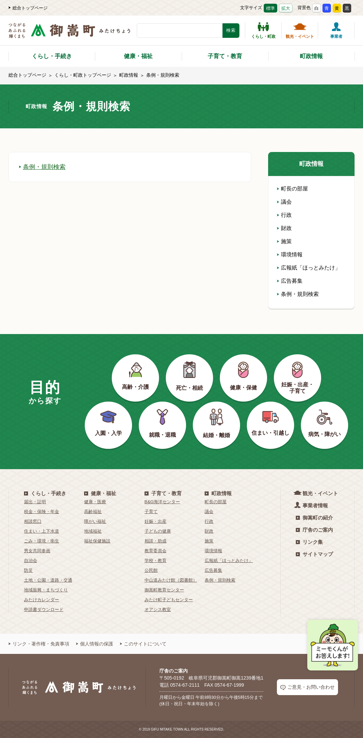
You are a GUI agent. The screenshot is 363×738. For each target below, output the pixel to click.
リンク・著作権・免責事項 (38, 643)
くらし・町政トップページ (82, 75)
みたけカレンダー (41, 599)
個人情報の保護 (94, 643)
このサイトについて (143, 643)
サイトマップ (314, 554)
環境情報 (290, 254)
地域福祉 (93, 531)
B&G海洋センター (162, 501)
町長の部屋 (292, 189)
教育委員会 (155, 550)
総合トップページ (28, 7)
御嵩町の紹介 (314, 517)
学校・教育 (155, 560)
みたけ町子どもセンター (169, 599)
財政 (284, 228)
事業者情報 (312, 505)
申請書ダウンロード (43, 609)
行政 (284, 215)
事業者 (336, 30)
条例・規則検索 (42, 166)
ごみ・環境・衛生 (41, 540)
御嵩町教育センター (164, 589)
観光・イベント (300, 30)
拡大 (285, 8)
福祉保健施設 (97, 540)
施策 (284, 241)
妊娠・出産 (155, 521)
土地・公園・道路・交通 (48, 580)
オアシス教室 (158, 609)
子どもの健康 (158, 531)
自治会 (30, 560)
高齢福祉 (93, 511)
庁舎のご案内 (314, 530)
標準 (270, 8)
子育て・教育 (225, 56)
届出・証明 (35, 501)
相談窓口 (33, 521)
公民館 (151, 570)
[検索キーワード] (180, 30)
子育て (151, 511)
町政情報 (311, 56)
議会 (284, 202)
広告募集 (290, 281)
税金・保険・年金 (41, 511)
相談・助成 (155, 540)
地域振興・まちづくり (46, 589)
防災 (28, 570)
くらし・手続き (52, 56)
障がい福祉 (95, 521)
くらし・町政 (263, 30)
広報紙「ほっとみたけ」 (308, 268)
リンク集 (309, 542)
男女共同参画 (37, 550)
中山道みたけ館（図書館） (171, 580)
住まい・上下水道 (41, 531)
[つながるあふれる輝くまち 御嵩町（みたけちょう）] (69, 34)
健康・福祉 (138, 56)
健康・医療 (95, 501)
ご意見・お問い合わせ (307, 687)
